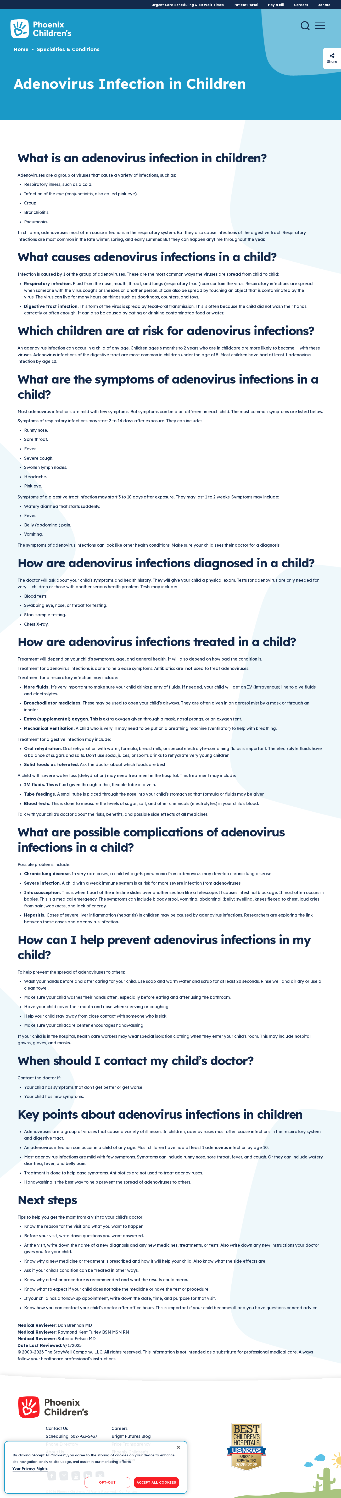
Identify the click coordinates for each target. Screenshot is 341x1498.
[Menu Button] (320, 26)
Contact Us (57, 1428)
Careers (301, 5)
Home (21, 49)
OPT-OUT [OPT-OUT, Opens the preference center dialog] (107, 1482)
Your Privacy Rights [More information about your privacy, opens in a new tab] (30, 1468)
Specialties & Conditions (68, 49)
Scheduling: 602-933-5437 (71, 1436)
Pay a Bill (276, 5)
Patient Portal (245, 5)
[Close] (178, 1447)
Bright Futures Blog (131, 1436)
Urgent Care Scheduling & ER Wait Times (188, 5)
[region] (95, 1467)
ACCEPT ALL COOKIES (156, 1482)
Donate (324, 5)
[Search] (305, 25)
